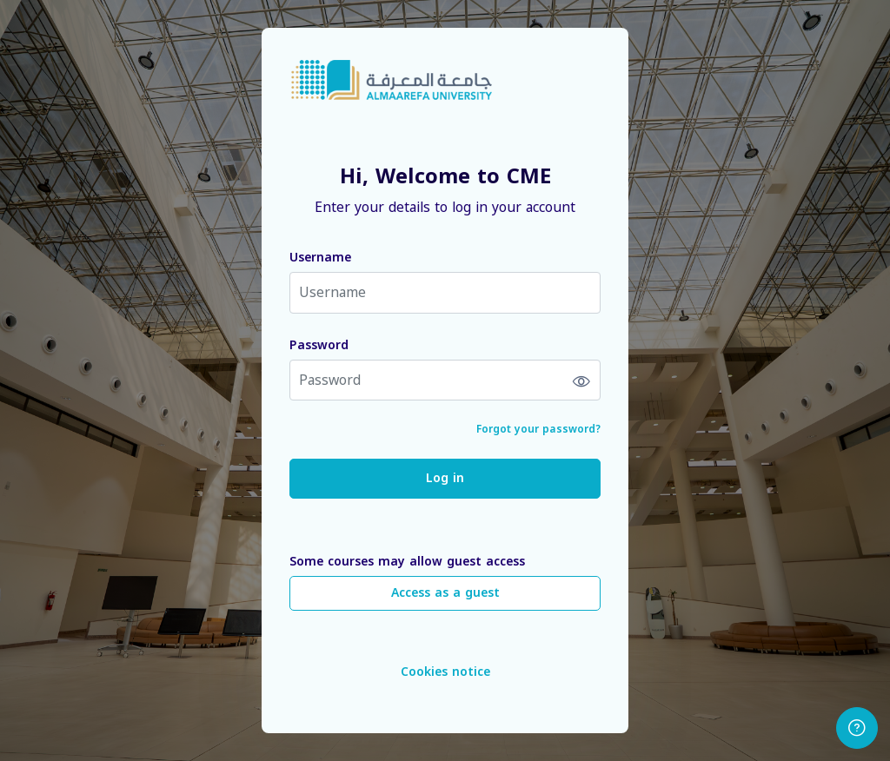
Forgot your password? (538, 429)
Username (320, 257)
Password (319, 345)
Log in (445, 478)
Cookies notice (445, 672)
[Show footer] (857, 728)
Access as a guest (445, 593)
